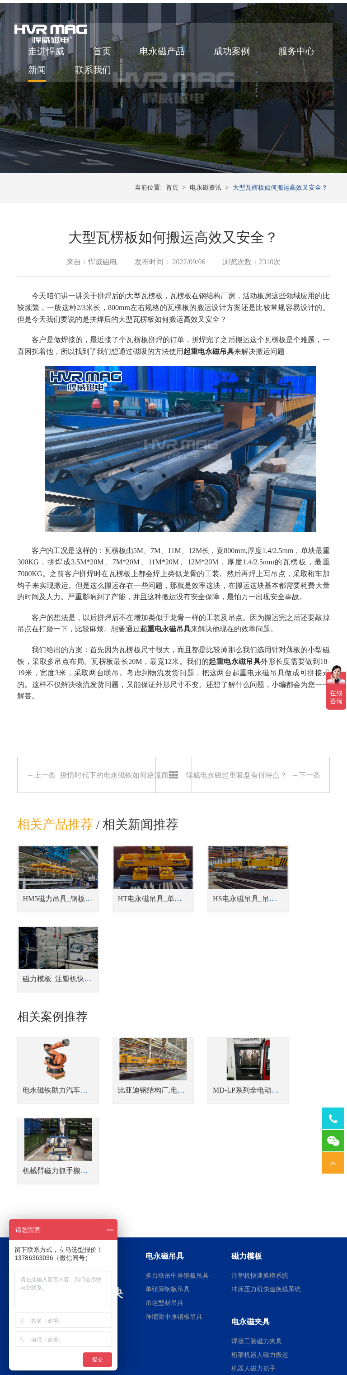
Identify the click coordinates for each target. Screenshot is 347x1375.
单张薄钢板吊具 (167, 1144)
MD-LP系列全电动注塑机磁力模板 (240, 1026)
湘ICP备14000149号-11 (277, 1335)
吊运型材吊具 (164, 1158)
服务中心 (49, 74)
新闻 (105, 74)
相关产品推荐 (55, 856)
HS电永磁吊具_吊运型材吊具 (232, 922)
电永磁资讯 (205, 217)
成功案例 (234, 56)
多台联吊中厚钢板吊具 (177, 1130)
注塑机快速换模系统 (259, 1130)
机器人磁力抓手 (253, 1223)
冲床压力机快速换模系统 (266, 1144)
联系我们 (160, 74)
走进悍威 (49, 56)
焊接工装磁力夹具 (256, 1196)
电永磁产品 (165, 56)
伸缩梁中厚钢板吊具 (173, 1172)
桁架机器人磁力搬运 (259, 1210)
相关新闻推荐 (141, 856)
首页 (105, 56)
